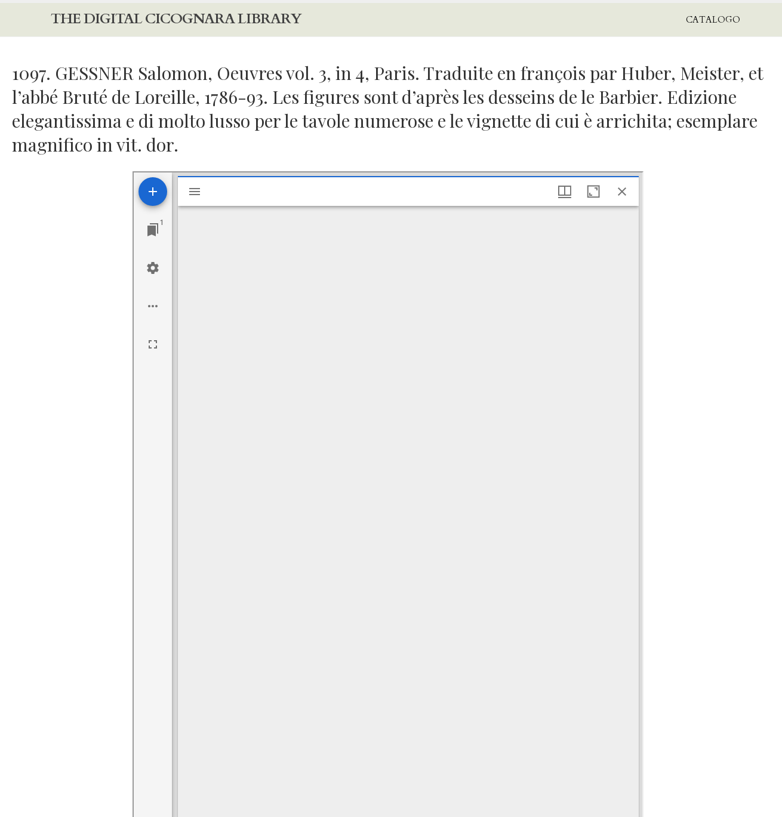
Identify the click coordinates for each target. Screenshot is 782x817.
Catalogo (713, 20)
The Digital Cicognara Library (176, 19)
